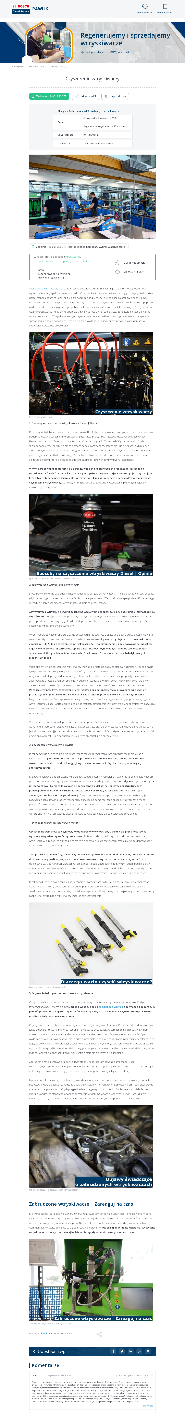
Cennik (112, 22)
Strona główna (60, 22)
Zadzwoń (49, 102)
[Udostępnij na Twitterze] (122, 1357)
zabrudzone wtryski (111, 1013)
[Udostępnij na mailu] (148, 1357)
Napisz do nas (115, 102)
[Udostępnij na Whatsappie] (139, 1357)
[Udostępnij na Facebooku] (113, 1357)
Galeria (81, 22)
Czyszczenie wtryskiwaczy (43, 294)
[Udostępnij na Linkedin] (131, 1357)
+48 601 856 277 (165, 9)
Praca (96, 22)
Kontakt (128, 22)
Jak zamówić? (85, 102)
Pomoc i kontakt (145, 9)
